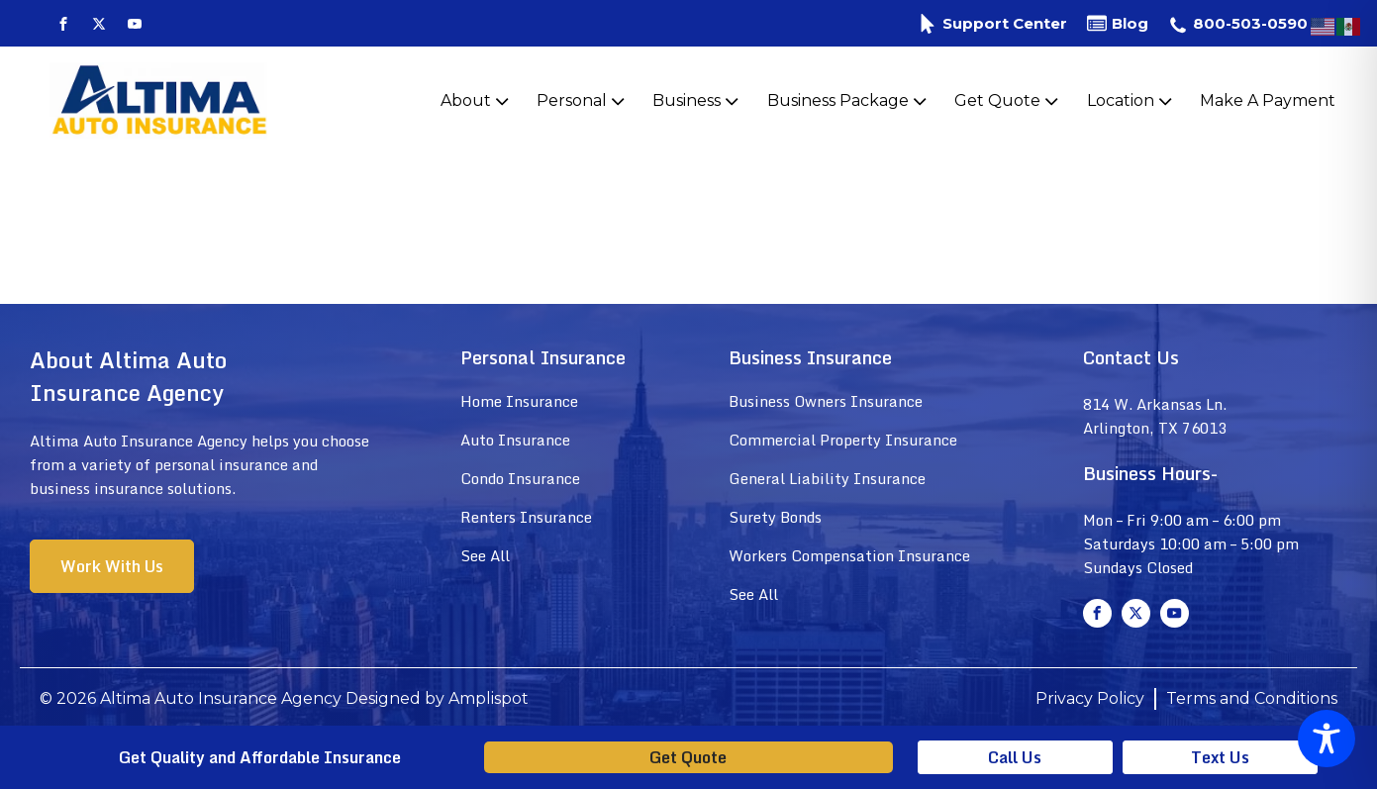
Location (1131, 101)
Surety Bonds (775, 517)
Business (697, 101)
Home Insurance (519, 401)
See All (485, 555)
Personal (583, 101)
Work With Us (111, 566)
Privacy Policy (1089, 698)
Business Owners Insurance (826, 401)
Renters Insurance (526, 517)
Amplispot (488, 698)
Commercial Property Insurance (843, 439)
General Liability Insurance (827, 478)
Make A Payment (1267, 100)
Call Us (1014, 757)
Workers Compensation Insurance (849, 555)
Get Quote (1008, 101)
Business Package (849, 101)
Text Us (1220, 757)
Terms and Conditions (1251, 698)
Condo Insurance (520, 478)
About (477, 101)
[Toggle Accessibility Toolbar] (1326, 738)
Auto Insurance (515, 439)
